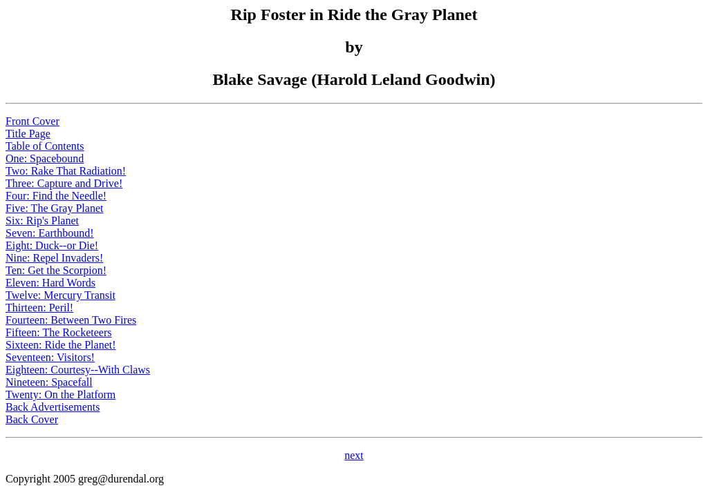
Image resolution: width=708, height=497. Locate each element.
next (354, 455)
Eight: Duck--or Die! (52, 245)
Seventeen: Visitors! (50, 357)
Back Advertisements (53, 407)
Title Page (28, 133)
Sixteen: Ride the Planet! (61, 345)
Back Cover (32, 419)
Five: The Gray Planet (54, 208)
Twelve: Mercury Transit (60, 295)
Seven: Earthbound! (50, 233)
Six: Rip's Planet (42, 220)
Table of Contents (45, 146)
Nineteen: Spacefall (49, 382)
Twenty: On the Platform (60, 394)
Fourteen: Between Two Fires (71, 320)
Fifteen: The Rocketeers (58, 332)
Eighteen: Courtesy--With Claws (78, 370)
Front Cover (32, 121)
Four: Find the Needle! (56, 196)
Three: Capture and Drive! (64, 183)
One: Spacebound (45, 158)
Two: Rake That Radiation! (66, 171)
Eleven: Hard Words (50, 283)
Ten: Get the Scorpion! (56, 270)
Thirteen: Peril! (39, 307)
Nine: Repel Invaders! (54, 258)
